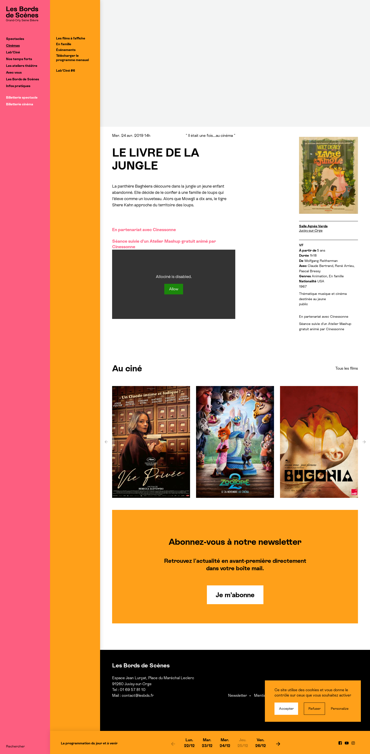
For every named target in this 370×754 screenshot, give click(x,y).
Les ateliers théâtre (21, 66)
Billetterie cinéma (19, 104)
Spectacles (15, 39)
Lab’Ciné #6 (65, 70)
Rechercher (15, 746)
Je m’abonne (235, 595)
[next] (278, 743)
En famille (63, 44)
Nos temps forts (19, 59)
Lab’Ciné (13, 52)
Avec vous (14, 72)
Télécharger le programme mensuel (72, 58)
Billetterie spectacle (22, 97)
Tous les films (346, 368)
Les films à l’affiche (70, 38)
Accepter (286, 708)
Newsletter (237, 695)
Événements (66, 50)
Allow (173, 289)
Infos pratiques (18, 86)
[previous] (173, 743)
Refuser (314, 708)
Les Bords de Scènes (22, 79)
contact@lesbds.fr (138, 695)
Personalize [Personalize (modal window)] (340, 708)
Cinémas (13, 45)
